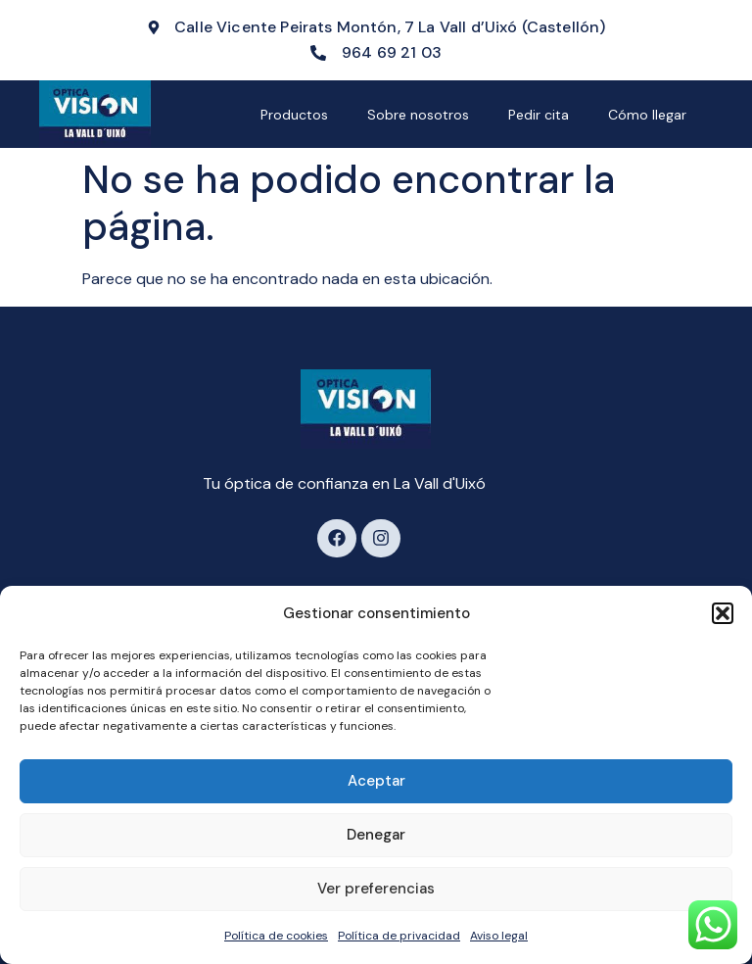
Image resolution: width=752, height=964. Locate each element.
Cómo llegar (647, 114)
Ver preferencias (376, 888)
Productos (294, 114)
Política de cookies (276, 935)
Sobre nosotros (418, 114)
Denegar (376, 834)
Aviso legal (499, 935)
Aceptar (376, 781)
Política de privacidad (399, 935)
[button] (722, 613)
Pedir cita (538, 114)
